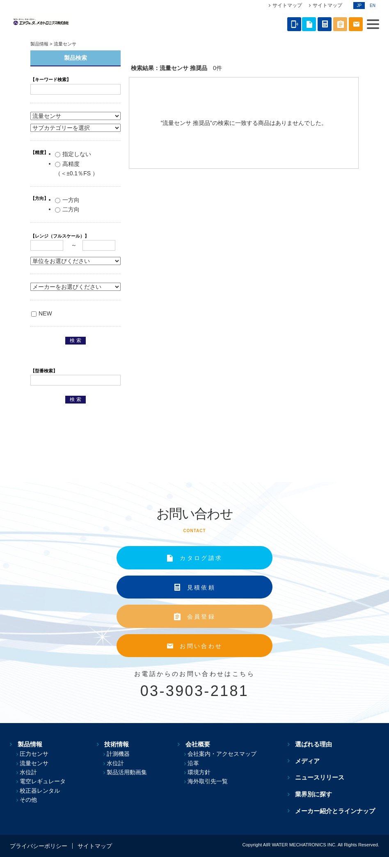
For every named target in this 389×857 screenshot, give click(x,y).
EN (372, 5)
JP (359, 5)
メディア (311, 760)
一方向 (67, 200)
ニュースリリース (323, 777)
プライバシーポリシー (38, 846)
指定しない (73, 154)
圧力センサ (34, 753)
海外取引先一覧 (213, 781)
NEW (41, 313)
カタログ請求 (201, 558)
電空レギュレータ (43, 781)
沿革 (198, 763)
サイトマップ (287, 5)
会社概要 (199, 744)
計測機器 (120, 753)
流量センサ (34, 763)
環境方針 (204, 772)
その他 (28, 799)
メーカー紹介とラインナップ (339, 810)
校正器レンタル (40, 790)
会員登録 (201, 616)
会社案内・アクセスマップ (227, 753)
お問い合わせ (201, 646)
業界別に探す (317, 794)
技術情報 (115, 744)
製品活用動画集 (129, 772)
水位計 (28, 772)
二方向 (67, 209)
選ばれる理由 (317, 744)
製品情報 (39, 43)
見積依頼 (201, 587)
